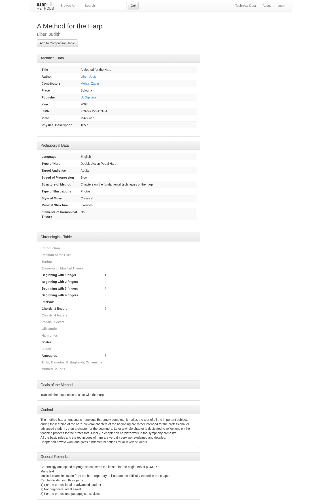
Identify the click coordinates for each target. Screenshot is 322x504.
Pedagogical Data (54, 145)
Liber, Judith (89, 76)
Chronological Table (56, 237)
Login (281, 5)
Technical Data (245, 5)
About (267, 5)
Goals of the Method (56, 385)
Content (46, 409)
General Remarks (54, 457)
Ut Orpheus (89, 97)
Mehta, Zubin (90, 83)
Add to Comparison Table (57, 43)
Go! (133, 5)
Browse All (68, 5)
